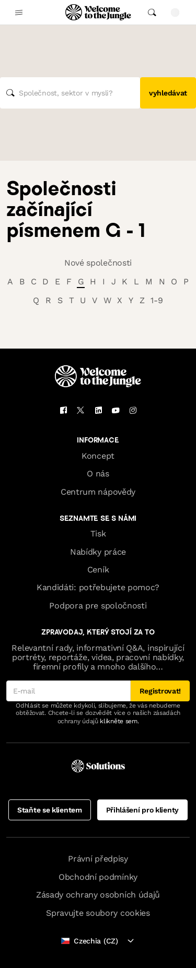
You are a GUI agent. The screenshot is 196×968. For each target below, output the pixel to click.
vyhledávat (168, 93)
